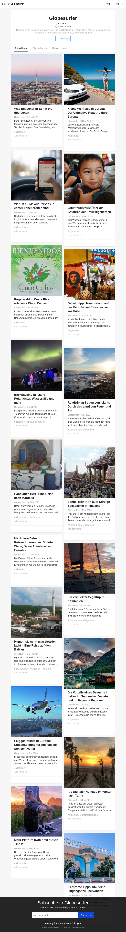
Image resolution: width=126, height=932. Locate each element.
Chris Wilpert (65, 26)
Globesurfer (19, 117)
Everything (21, 48)
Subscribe (86, 915)
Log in (109, 3)
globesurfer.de (63, 23)
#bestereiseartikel (36, 421)
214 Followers (39, 48)
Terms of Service (77, 928)
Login (77, 923)
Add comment (20, 136)
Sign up (119, 3)
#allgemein (19, 132)
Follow (63, 38)
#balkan (47, 668)
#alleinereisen (21, 227)
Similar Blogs (59, 48)
